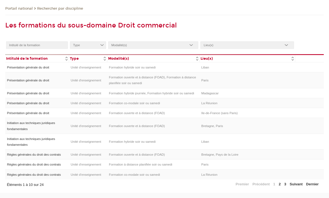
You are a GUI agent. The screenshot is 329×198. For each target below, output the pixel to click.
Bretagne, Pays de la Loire (219, 154)
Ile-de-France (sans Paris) (219, 113)
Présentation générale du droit (28, 67)
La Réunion (209, 103)
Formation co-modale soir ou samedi (134, 103)
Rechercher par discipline (60, 8)
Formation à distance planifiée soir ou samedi (140, 164)
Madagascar (210, 93)
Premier (242, 184)
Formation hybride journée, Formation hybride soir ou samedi (151, 93)
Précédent (261, 184)
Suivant (296, 184)
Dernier (312, 184)
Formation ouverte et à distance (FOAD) (137, 113)
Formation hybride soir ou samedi (132, 67)
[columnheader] (37, 58)
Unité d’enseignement (86, 67)
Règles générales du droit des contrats (34, 154)
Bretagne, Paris (212, 126)
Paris (205, 80)
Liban (205, 67)
